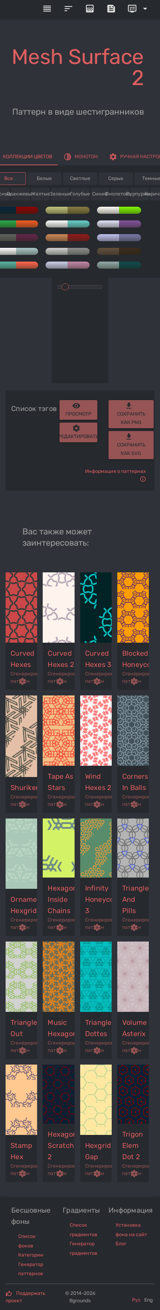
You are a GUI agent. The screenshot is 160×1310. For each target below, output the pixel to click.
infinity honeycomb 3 (98, 899)
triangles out (24, 1028)
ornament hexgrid (24, 905)
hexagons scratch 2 (61, 1145)
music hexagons (61, 1028)
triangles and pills (135, 899)
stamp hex (21, 1151)
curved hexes (23, 659)
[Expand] (138, 9)
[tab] (80, 156)
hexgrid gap (98, 1151)
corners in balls (135, 782)
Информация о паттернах (115, 471)
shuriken (24, 787)
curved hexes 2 (61, 659)
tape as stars (60, 782)
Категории (30, 1255)
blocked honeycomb (135, 659)
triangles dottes (98, 1028)
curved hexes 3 (98, 659)
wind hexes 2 (98, 782)
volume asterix (134, 1028)
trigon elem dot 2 (132, 1145)
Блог (121, 1244)
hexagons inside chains (61, 899)
